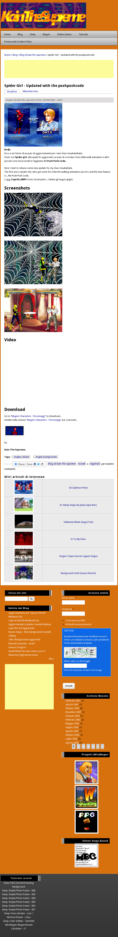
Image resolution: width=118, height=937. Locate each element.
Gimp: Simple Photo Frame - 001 (18, 909)
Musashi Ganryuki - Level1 (22, 643)
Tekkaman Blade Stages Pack (78, 522)
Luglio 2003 (71, 738)
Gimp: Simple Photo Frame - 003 (18, 902)
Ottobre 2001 (72, 708)
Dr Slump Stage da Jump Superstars (78, 505)
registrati (95, 463)
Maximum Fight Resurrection (23, 655)
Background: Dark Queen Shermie (78, 573)
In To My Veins (78, 539)
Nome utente (69, 598)
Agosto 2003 (72, 742)
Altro (51, 658)
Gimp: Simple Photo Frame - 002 (18, 905)
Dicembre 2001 (73, 712)
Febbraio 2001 (73, 700)
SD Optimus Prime (78, 487)
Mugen (46, 34)
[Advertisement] (59, 69)
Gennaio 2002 (73, 715)
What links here (30, 91)
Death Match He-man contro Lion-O (27, 651)
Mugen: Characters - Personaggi (28, 416)
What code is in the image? (78, 661)
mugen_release (21, 457)
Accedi (81, 463)
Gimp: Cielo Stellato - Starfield (18, 921)
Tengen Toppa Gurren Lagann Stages (78, 556)
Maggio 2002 (72, 723)
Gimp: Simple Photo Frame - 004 (18, 898)
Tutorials (83, 34)
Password (68, 609)
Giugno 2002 (72, 727)
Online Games (64, 34)
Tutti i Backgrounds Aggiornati (24, 639)
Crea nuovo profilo (75, 620)
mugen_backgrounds (46, 457)
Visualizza (13, 91)
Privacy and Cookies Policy (17, 41)
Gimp (32, 34)
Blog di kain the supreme (32, 54)
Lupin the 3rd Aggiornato (22, 628)
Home (7, 34)
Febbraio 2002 (73, 719)
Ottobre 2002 (72, 735)
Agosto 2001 (72, 704)
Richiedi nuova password (78, 624)
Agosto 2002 (72, 731)
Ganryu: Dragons (17, 647)
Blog (20, 34)
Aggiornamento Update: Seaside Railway (30, 624)
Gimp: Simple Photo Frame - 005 (18, 894)
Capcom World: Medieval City (24, 620)
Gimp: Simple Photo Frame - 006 (18, 890)
